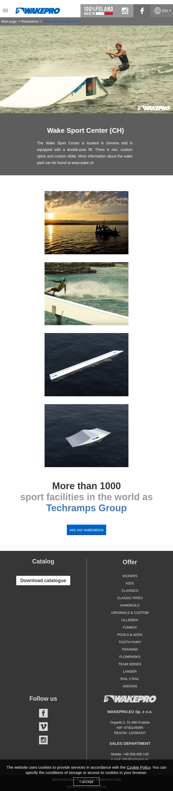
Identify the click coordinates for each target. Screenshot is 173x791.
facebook (141, 10)
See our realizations (86, 530)
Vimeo (43, 726)
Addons (130, 686)
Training (130, 649)
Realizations (30, 21)
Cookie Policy (138, 767)
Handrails (129, 605)
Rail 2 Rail (130, 679)
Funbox (130, 627)
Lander (130, 671)
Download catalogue (43, 580)
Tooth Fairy (129, 642)
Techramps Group (86, 508)
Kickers (129, 576)
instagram (124, 10)
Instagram (43, 740)
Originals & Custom (130, 613)
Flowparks (129, 657)
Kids (130, 583)
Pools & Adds (129, 635)
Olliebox (129, 620)
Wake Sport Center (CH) (61, 21)
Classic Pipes (130, 598)
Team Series (129, 664)
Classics (129, 591)
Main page (9, 21)
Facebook (43, 713)
